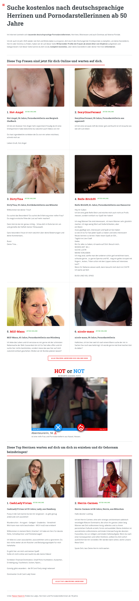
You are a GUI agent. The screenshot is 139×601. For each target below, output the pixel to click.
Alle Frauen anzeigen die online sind (69, 358)
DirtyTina (16, 199)
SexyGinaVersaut (89, 112)
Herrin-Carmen (88, 503)
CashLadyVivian (21, 503)
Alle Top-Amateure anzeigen (69, 581)
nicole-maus (86, 331)
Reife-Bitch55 (87, 199)
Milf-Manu (17, 331)
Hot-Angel (16, 112)
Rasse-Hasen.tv (18, 596)
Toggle (4, 5)
